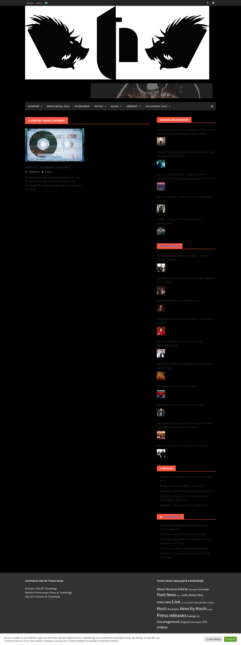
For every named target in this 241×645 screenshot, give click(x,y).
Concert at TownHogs (47, 596)
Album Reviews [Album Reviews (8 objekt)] (167, 589)
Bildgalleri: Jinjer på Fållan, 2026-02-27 (182, 485)
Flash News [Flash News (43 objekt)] (166, 594)
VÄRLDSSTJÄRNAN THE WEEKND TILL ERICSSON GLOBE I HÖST (184, 366)
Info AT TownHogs (46, 588)
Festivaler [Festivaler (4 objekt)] (203, 589)
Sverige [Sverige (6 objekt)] (191, 616)
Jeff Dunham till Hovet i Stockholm (177, 386)
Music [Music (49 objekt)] (162, 608)
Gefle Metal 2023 (58, 106)
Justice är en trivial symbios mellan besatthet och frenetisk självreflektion (185, 154)
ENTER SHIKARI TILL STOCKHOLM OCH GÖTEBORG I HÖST (179, 343)
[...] (33, 189)
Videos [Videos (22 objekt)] (162, 627)
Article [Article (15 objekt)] (183, 589)
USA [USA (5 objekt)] (204, 622)
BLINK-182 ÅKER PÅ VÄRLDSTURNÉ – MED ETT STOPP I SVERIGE (183, 258)
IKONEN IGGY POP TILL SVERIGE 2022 (178, 300)
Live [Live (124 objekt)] (176, 602)
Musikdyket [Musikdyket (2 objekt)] (173, 609)
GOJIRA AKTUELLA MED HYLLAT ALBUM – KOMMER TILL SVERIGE (186, 280)
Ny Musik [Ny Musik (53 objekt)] (198, 608)
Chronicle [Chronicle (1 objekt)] (192, 589)
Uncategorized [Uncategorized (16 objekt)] (168, 621)
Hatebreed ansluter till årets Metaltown (180, 404)
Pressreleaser (169, 246)
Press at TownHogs (61, 592)
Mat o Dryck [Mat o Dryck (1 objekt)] (208, 602)
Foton (98, 106)
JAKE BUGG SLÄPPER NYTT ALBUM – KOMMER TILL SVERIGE (186, 321)
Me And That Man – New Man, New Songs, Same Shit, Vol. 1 (184, 199)
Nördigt (132, 106)
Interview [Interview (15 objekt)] (164, 602)
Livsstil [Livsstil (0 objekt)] (183, 603)
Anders (48, 171)
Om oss (30, 3)
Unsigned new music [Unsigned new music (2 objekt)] (190, 622)
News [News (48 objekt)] (184, 608)
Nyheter (33, 106)
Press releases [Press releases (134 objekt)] (171, 615)
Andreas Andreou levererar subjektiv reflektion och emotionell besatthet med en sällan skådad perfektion (186, 132)
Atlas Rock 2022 (156, 106)
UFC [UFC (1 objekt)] (198, 616)
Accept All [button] (230, 639)
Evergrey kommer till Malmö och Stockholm (182, 445)
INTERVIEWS (82, 106)
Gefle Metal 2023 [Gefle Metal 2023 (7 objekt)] (192, 595)
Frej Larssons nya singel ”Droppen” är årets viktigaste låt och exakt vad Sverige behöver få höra (186, 176)
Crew (39, 3)
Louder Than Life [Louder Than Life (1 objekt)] (194, 602)
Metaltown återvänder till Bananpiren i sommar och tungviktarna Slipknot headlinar (184, 425)
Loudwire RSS (172, 516)
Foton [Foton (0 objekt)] (179, 595)
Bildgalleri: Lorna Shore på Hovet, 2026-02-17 (186, 491)
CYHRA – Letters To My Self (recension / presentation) (179, 221)
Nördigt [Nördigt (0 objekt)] (210, 609)
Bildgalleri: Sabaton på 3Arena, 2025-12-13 (184, 505)
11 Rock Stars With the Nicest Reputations (184, 548)
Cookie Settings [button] (213, 639)
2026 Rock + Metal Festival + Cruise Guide (183, 534)
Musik (115, 106)
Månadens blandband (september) (48, 167)
